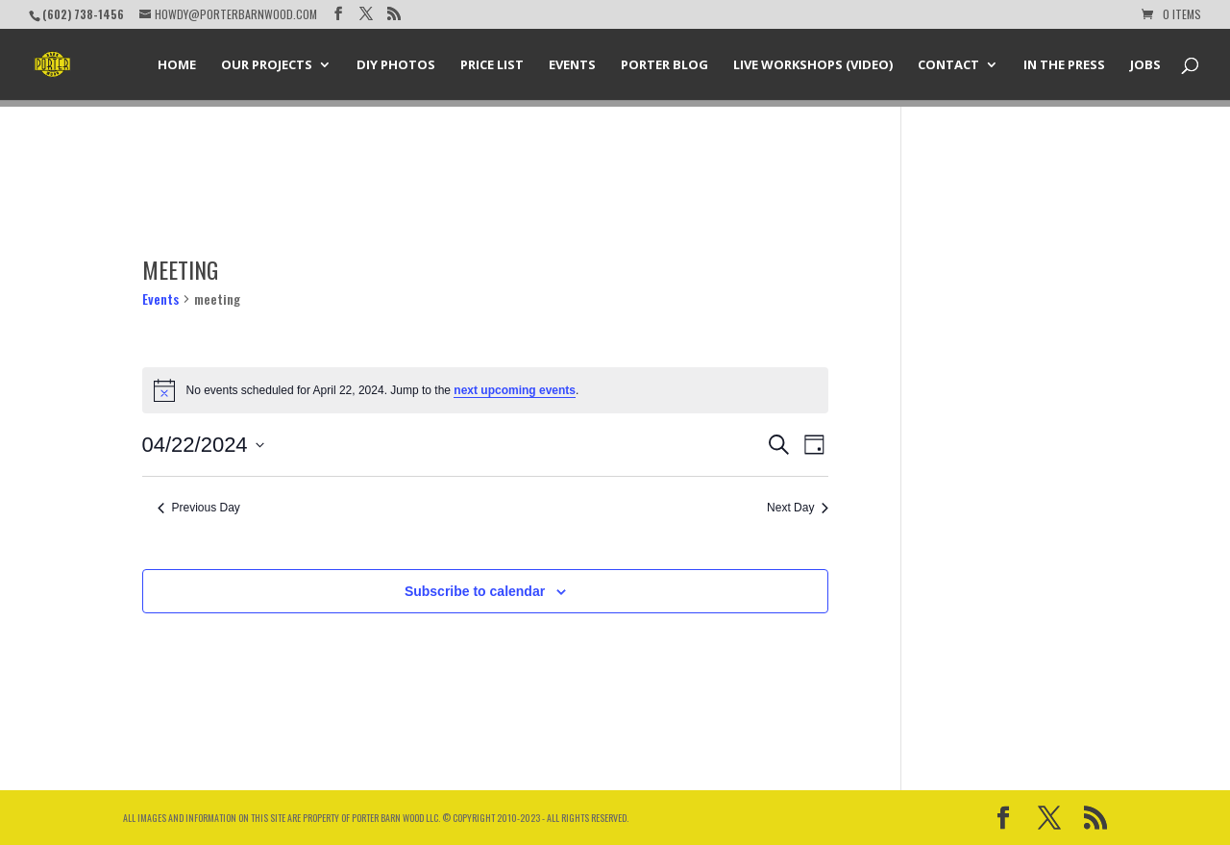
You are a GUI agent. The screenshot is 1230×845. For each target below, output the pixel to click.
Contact (948, 65)
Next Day (797, 507)
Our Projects (266, 65)
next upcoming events (515, 390)
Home (177, 65)
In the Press (1064, 65)
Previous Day (199, 507)
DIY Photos (396, 65)
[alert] (485, 390)
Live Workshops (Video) (813, 65)
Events (572, 65)
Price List (492, 65)
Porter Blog (664, 65)
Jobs (1145, 65)
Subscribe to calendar (475, 591)
